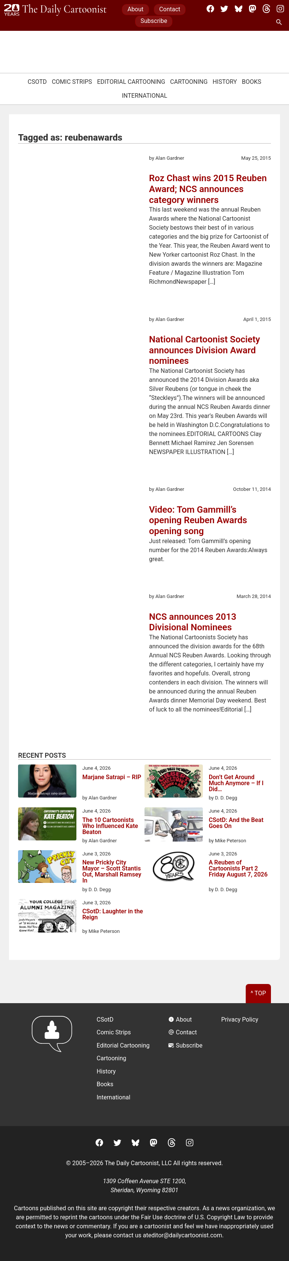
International (144, 95)
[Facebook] (210, 8)
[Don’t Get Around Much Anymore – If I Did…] (173, 782)
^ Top (258, 993)
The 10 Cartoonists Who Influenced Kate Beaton (110, 826)
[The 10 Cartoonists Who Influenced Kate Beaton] (47, 825)
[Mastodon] (252, 8)
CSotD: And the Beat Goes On (236, 823)
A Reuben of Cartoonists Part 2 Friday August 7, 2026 (238, 869)
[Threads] (266, 8)
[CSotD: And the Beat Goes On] (173, 825)
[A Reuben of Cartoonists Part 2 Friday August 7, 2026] (173, 868)
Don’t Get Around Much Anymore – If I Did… (236, 783)
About (136, 9)
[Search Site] (280, 22)
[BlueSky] (238, 8)
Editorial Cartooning (131, 81)
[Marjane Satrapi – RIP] (47, 782)
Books (252, 81)
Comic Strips (72, 81)
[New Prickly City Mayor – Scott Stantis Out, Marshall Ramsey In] (47, 868)
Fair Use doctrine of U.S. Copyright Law (193, 1217)
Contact (169, 9)
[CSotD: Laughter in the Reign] (47, 917)
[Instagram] (280, 8)
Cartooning (189, 81)
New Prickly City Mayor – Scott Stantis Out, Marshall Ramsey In (111, 872)
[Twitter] (224, 8)
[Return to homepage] (54, 1064)
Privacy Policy (240, 1019)
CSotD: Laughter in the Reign (112, 914)
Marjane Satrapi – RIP (111, 777)
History (225, 81)
